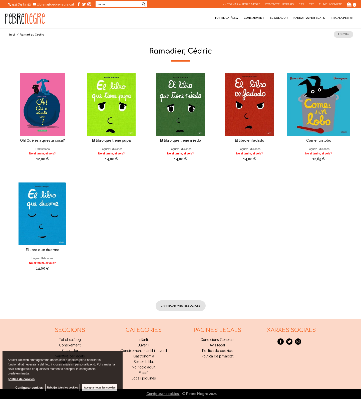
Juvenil (143, 345)
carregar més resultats (180, 305)
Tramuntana (42, 148)
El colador (279, 18)
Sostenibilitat (144, 362)
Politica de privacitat (217, 356)
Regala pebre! (342, 18)
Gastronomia (143, 356)
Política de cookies (217, 351)
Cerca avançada (128, 4)
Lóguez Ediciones (111, 148)
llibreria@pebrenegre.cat (53, 4)
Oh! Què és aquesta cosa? (42, 140)
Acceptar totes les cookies (100, 387)
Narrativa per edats (309, 18)
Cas (301, 4)
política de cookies (21, 379)
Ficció (144, 373)
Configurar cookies (163, 394)
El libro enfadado (249, 140)
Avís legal (217, 345)
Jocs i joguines (144, 378)
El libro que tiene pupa (111, 140)
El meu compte (330, 4)
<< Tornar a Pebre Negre (241, 4)
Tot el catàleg (226, 18)
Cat (311, 4)
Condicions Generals (217, 340)
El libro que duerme (42, 250)
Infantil (144, 340)
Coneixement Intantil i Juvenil (143, 351)
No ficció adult (143, 367)
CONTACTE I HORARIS (279, 4)
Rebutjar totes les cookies (62, 387)
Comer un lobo (318, 140)
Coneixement (254, 18)
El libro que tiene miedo (180, 140)
